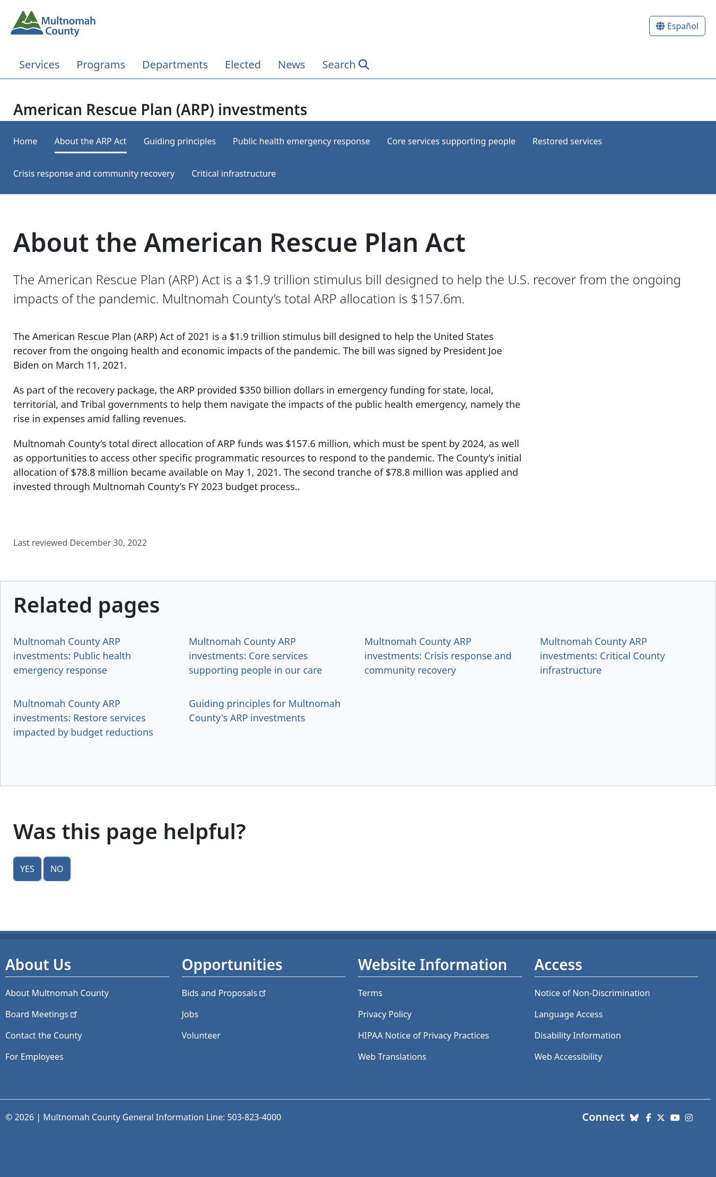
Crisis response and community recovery (93, 173)
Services (39, 64)
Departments (175, 64)
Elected (243, 64)
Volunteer (201, 1035)
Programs (100, 64)
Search (338, 64)
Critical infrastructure (233, 173)
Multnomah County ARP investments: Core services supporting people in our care (255, 655)
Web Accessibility (569, 1056)
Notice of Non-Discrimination (592, 993)
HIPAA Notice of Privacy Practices (423, 1035)
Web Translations (392, 1056)
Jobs (190, 1014)
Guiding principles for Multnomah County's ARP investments (264, 710)
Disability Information (578, 1035)
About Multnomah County (57, 993)
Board (42, 1014)
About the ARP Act (91, 141)
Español (682, 26)
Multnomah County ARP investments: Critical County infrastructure (602, 655)
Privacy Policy (385, 1014)
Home (25, 141)
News (291, 64)
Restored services (567, 141)
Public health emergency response (301, 141)
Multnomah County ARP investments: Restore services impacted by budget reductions (83, 717)
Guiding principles (180, 141)
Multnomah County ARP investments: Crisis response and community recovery (438, 655)
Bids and (225, 993)
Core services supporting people (451, 141)
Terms (370, 993)
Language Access (569, 1014)
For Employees (34, 1056)
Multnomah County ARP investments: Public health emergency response (72, 655)
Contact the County (43, 1035)
